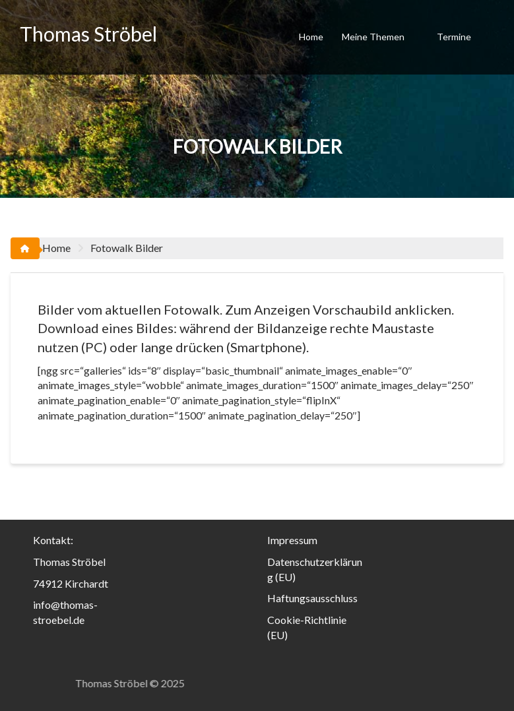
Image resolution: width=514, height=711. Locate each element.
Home (311, 36)
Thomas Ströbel (88, 34)
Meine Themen (373, 36)
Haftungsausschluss (312, 598)
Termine (454, 36)
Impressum (292, 540)
